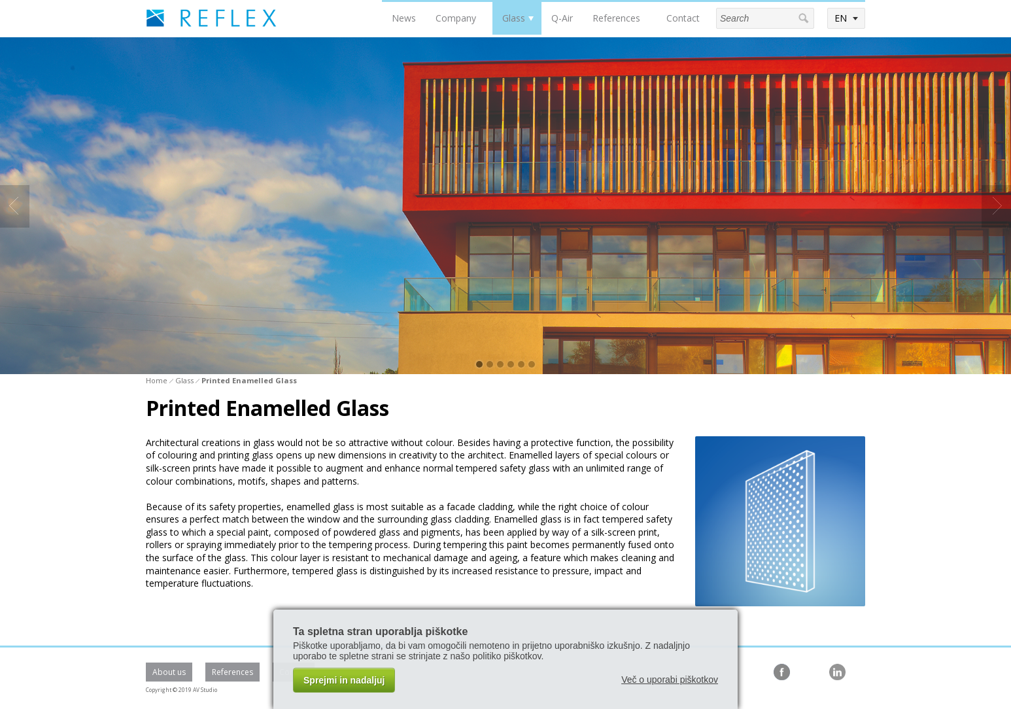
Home (156, 380)
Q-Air (562, 18)
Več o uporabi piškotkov (669, 679)
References (616, 18)
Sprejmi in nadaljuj (344, 680)
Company (456, 18)
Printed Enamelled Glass (249, 380)
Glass (513, 18)
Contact (683, 18)
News (404, 18)
